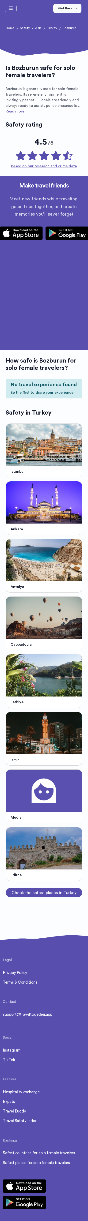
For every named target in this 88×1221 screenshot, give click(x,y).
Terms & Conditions (20, 982)
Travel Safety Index (20, 1121)
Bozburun (69, 28)
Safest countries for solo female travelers (39, 1153)
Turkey (52, 28)
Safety (25, 28)
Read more (15, 111)
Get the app (67, 8)
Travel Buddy (14, 1111)
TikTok (9, 1060)
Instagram (12, 1050)
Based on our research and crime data (44, 166)
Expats (9, 1102)
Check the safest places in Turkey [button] (44, 893)
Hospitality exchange (21, 1092)
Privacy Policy (15, 973)
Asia (38, 28)
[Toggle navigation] (11, 8)
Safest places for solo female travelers (36, 1163)
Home (10, 28)
